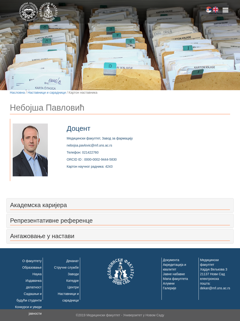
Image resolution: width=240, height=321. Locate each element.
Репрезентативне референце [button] (51, 220)
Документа (171, 260)
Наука (37, 274)
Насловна (17, 92)
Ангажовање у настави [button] (42, 236)
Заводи (73, 274)
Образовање (32, 267)
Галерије (169, 288)
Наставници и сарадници (47, 92)
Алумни (169, 283)
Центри (73, 287)
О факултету (31, 261)
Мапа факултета (175, 279)
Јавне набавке (174, 274)
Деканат (72, 261)
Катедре (72, 280)
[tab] (120, 205)
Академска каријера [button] (38, 205)
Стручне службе (66, 267)
